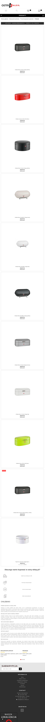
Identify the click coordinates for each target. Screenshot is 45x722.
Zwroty (22, 685)
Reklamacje (22, 686)
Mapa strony (22, 678)
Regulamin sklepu (22, 682)
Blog (22, 677)
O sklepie (22, 683)
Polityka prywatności (22, 680)
